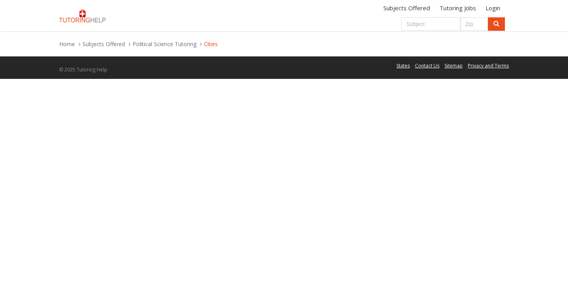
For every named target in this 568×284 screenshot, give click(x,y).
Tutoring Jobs (457, 8)
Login (493, 8)
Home (67, 44)
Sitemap (454, 65)
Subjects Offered (406, 8)
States (403, 65)
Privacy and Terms (488, 65)
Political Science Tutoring (164, 44)
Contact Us (427, 65)
